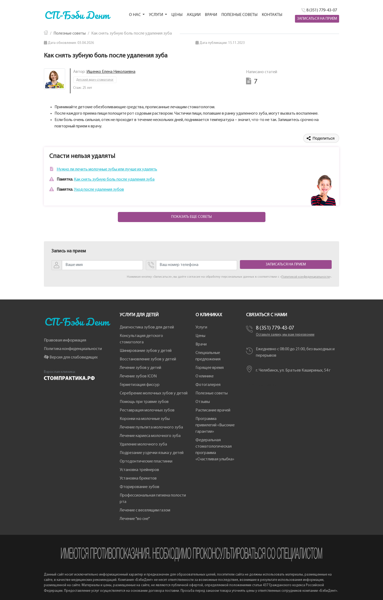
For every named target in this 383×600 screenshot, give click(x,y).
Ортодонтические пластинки (146, 461)
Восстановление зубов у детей (148, 359)
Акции (194, 15)
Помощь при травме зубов (144, 402)
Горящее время (209, 368)
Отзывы (202, 402)
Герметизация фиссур (140, 385)
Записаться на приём (317, 19)
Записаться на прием (286, 264)
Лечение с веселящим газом (145, 510)
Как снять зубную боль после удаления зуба (114, 179)
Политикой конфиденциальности (305, 276)
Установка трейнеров (139, 470)
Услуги (201, 327)
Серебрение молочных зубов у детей (154, 393)
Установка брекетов (138, 478)
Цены (176, 15)
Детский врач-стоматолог (95, 79)
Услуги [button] (156, 15)
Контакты (272, 15)
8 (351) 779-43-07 (275, 328)
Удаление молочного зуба (143, 444)
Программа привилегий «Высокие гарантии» (215, 425)
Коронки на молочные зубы (145, 419)
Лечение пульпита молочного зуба (151, 427)
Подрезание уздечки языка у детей (152, 453)
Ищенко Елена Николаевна (110, 72)
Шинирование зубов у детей (146, 351)
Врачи (211, 15)
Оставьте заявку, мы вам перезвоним (285, 334)
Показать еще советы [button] (191, 217)
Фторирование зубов (139, 487)
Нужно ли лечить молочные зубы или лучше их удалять (107, 169)
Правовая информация (65, 340)
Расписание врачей (212, 410)
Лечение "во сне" (135, 519)
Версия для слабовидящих (71, 357)
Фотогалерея (207, 385)
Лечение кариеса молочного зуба (150, 436)
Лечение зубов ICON (138, 376)
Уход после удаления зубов (99, 190)
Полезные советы (239, 15)
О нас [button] (135, 15)
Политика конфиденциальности (73, 349)
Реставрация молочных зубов (147, 410)
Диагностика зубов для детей (147, 327)
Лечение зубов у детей (140, 368)
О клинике (204, 376)
